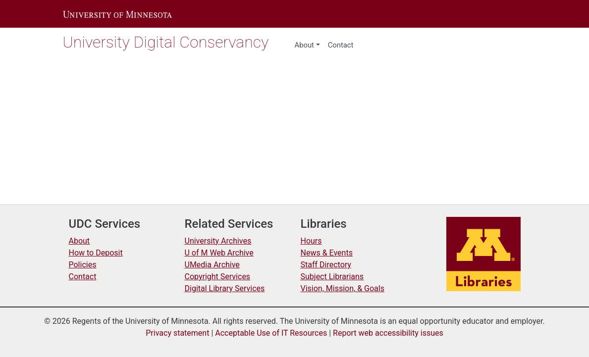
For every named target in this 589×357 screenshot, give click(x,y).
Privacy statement (171, 333)
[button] (117, 14)
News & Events (328, 253)
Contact (83, 276)
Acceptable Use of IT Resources (271, 333)
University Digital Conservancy (170, 41)
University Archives (220, 241)
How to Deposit (98, 253)
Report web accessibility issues (395, 333)
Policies (83, 264)
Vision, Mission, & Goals (345, 288)
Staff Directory (328, 264)
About (305, 45)
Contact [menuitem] (341, 45)
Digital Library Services (227, 288)
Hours (312, 241)
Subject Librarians (334, 276)
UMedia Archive (214, 264)
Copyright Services (219, 276)
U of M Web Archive (221, 253)
